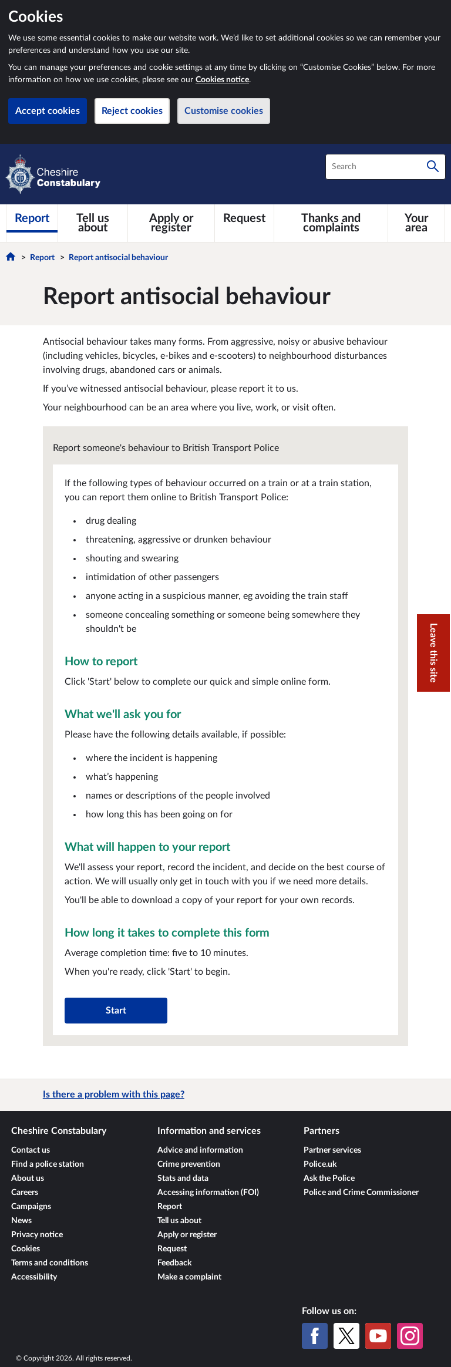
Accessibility (34, 1277)
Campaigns (31, 1207)
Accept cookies (47, 111)
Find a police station (47, 1164)
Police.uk (320, 1164)
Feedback (174, 1263)
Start (116, 1010)
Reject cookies (132, 111)
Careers (24, 1192)
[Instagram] (410, 1336)
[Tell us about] (92, 223)
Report (42, 258)
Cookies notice (222, 80)
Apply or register (187, 1235)
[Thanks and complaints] (331, 223)
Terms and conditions (49, 1263)
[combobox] (385, 167)
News (21, 1221)
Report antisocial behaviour (118, 258)
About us (27, 1178)
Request (172, 1249)
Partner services (332, 1150)
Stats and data (182, 1178)
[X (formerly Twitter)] (346, 1336)
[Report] (32, 218)
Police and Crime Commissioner (361, 1192)
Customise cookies (223, 111)
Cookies (25, 1249)
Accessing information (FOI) (208, 1192)
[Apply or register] (171, 223)
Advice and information (200, 1150)
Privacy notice (37, 1235)
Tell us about (179, 1221)
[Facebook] (315, 1336)
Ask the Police (329, 1178)
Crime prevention (188, 1164)
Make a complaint (189, 1277)
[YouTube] (378, 1336)
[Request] (244, 218)
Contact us (30, 1150)
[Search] (433, 167)
